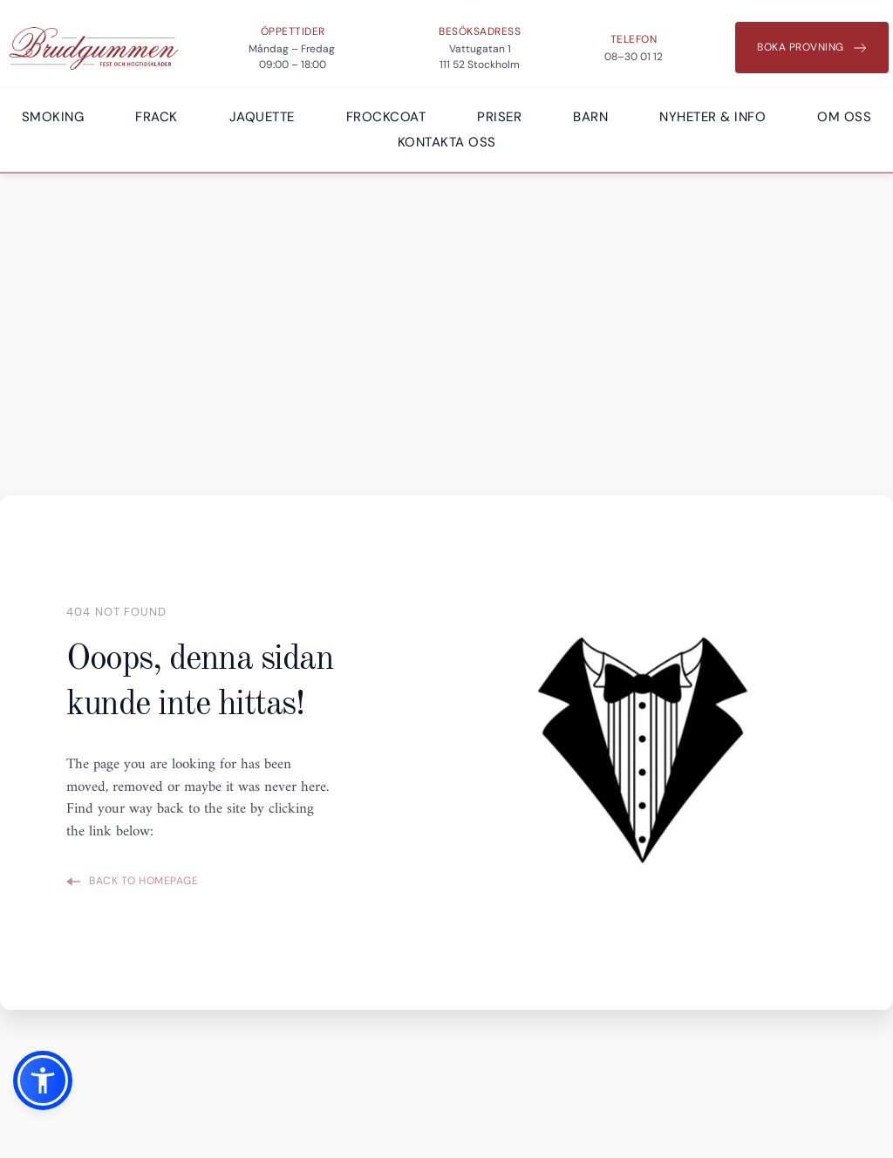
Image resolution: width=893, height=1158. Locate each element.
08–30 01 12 (633, 57)
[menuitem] (53, 117)
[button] (42, 1080)
